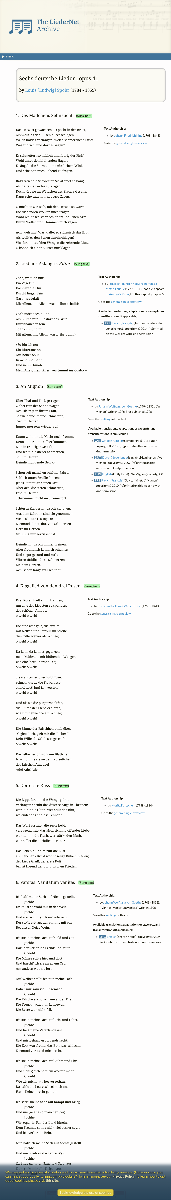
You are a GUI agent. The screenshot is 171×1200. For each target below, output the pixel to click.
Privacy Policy (123, 1176)
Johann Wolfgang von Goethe (118, 406)
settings (106, 419)
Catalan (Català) (112, 440)
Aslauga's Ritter (119, 294)
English (107, 474)
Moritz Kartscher (123, 805)
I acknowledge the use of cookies (85, 1192)
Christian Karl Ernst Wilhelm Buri (119, 606)
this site (52, 1180)
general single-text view (131, 143)
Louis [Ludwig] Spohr (47, 90)
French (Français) (122, 323)
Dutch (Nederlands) (115, 457)
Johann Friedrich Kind (128, 135)
